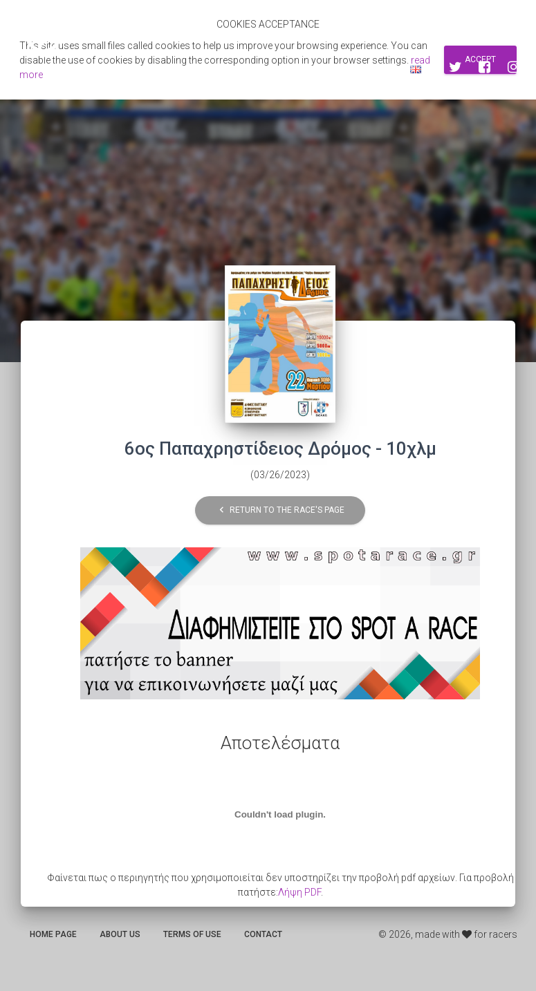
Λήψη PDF (299, 892)
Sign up (328, 69)
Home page (53, 934)
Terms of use (192, 934)
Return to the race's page (280, 510)
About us (120, 934)
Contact (263, 934)
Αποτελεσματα (160, 69)
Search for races (253, 69)
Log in (376, 69)
